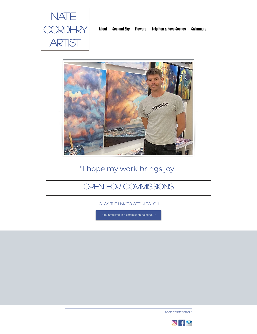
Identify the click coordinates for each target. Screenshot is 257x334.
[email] (189, 323)
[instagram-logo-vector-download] (174, 323)
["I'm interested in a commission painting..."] (128, 215)
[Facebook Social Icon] (181, 323)
